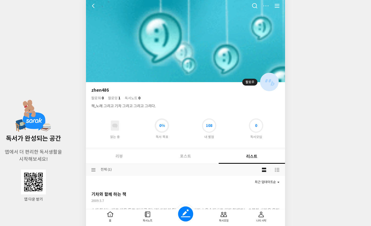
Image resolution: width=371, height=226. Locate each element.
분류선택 (93, 170)
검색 (254, 5)
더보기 (266, 5)
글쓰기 (185, 213)
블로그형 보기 (264, 170)
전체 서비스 (277, 5)
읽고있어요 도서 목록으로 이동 (115, 125)
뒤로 (94, 5)
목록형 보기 (277, 170)
